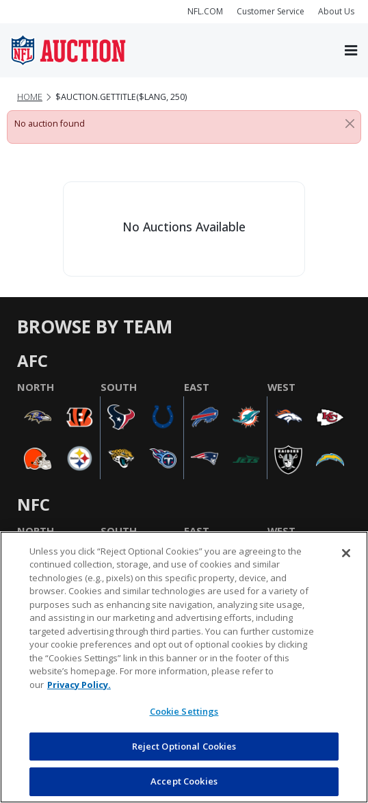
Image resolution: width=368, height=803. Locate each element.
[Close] (350, 124)
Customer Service (270, 11)
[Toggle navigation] (351, 50)
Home (29, 97)
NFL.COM (205, 11)
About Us (336, 11)
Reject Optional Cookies (184, 746)
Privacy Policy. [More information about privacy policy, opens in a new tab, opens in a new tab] (79, 684)
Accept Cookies (184, 781)
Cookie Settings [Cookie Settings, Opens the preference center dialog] (184, 711)
